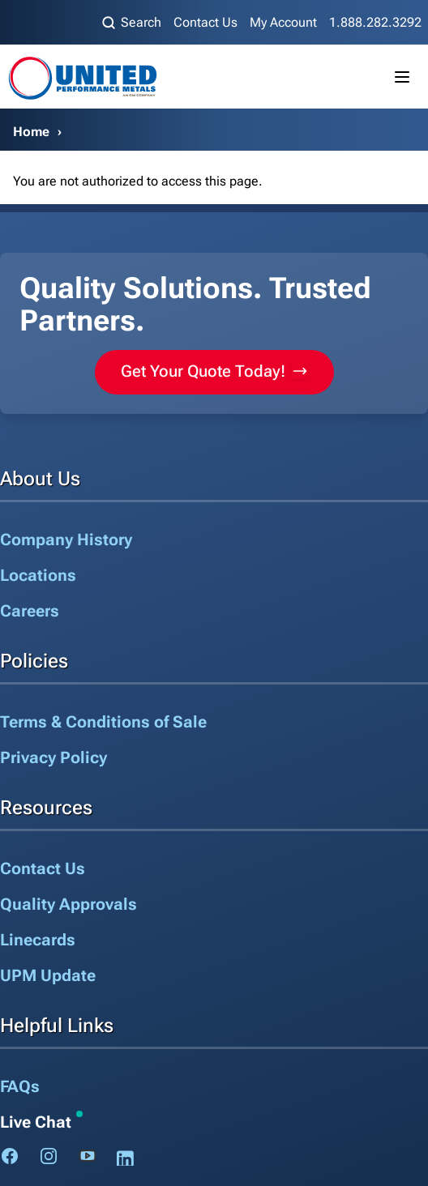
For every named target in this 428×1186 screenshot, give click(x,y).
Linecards (37, 939)
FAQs (20, 1086)
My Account (283, 22)
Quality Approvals (68, 904)
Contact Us (205, 22)
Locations (38, 575)
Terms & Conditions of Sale (103, 722)
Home (31, 131)
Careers (29, 611)
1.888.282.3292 (375, 22)
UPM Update (48, 975)
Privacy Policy (53, 757)
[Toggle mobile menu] (402, 77)
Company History (66, 539)
